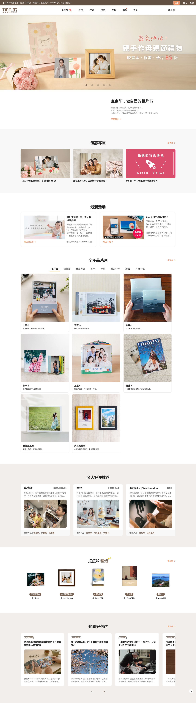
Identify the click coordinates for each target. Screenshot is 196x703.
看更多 (171, 143)
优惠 (124, 10)
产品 (81, 10)
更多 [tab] (135, 10)
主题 (92, 10)
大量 (113, 10)
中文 (172, 699)
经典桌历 (150, 449)
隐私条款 (64, 682)
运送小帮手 (44, 674)
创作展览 (24, 678)
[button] (35, 495)
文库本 (36, 449)
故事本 (89, 449)
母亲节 (66, 10)
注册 (176, 3)
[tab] (81, 10)
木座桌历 (97, 449)
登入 (185, 3)
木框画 (44, 449)
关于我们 (83, 674)
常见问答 (64, 674)
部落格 (82, 678)
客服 (192, 3)
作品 (103, 10)
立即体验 (116, 119)
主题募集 (24, 674)
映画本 (142, 449)
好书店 (101, 674)
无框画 (51, 449)
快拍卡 (106, 449)
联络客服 (64, 678)
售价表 (42, 678)
